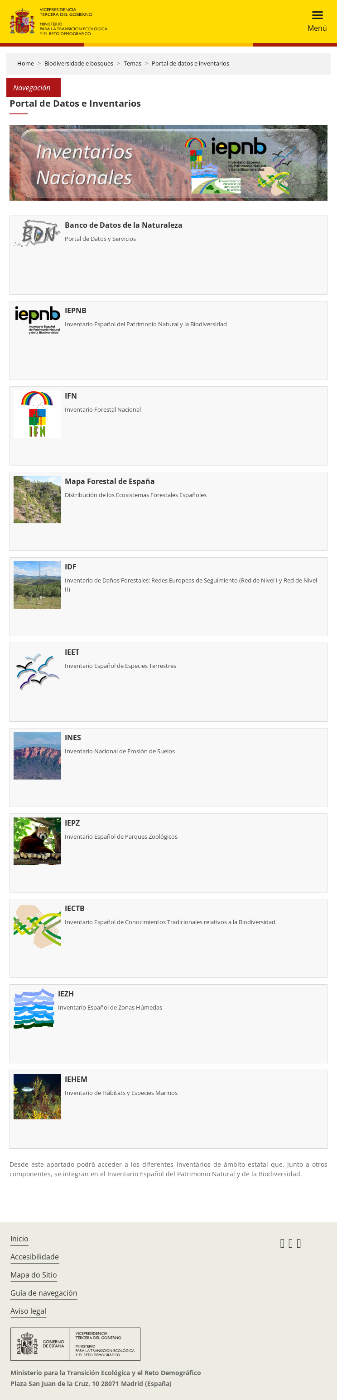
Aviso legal (28, 1311)
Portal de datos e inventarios (190, 63)
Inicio (19, 1239)
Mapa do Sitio (33, 1275)
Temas (132, 63)
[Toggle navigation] (314, 21)
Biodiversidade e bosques (78, 63)
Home (25, 63)
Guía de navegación (43, 1293)
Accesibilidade (34, 1257)
